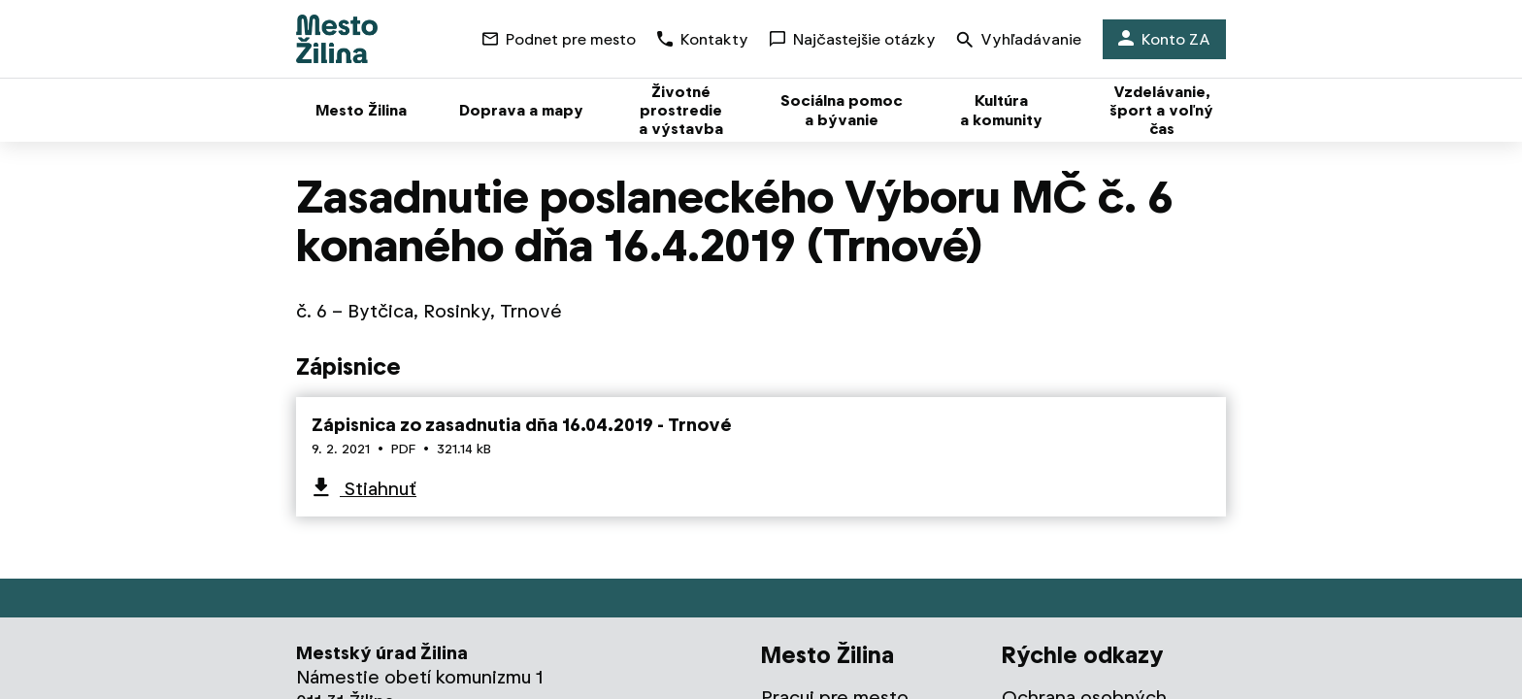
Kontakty (702, 39)
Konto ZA (1164, 39)
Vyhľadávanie (1019, 41)
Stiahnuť (378, 489)
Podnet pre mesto (559, 39)
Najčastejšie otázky (853, 39)
